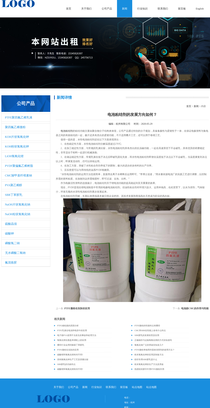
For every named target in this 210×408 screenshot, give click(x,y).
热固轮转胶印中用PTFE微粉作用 (149, 369)
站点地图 (137, 387)
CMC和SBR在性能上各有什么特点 (150, 330)
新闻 (124, 8)
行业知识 (142, 8)
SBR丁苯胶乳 (13, 194)
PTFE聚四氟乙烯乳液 (18, 117)
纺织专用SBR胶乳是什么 (145, 359)
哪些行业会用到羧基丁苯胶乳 (70, 345)
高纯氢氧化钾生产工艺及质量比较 (72, 359)
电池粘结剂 (67, 131)
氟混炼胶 (11, 262)
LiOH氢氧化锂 (14, 156)
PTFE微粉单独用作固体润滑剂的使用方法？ (154, 350)
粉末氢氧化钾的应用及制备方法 (149, 354)
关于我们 (86, 8)
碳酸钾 (9, 233)
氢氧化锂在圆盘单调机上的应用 (71, 340)
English (200, 8)
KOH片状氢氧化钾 (17, 136)
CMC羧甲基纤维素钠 (18, 175)
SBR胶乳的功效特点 (66, 364)
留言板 (182, 8)
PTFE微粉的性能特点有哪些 (147, 325)
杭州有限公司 (123, 124)
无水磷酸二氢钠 (15, 253)
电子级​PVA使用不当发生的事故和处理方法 (76, 335)
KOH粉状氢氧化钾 (17, 146)
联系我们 (163, 8)
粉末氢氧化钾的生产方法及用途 (149, 364)
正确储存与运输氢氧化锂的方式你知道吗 (153, 340)
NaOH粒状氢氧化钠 (17, 214)
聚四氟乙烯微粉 (15, 127)
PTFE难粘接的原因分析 (68, 325)
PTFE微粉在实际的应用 (77, 308)
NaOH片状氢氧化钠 (17, 204)
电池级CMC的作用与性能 (195, 308)
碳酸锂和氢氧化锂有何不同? (70, 354)
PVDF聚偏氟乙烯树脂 (19, 165)
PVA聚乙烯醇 (13, 185)
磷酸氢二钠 (12, 243)
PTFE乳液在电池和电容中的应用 (72, 330)
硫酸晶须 (11, 223)
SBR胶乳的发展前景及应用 (146, 335)
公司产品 (107, 8)
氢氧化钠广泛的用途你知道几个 (149, 345)
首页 (68, 8)
